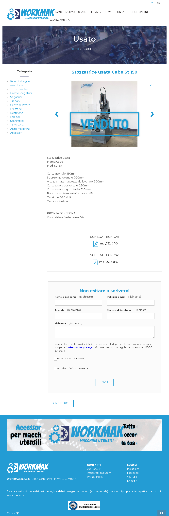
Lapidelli (15, 117)
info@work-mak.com (99, 472)
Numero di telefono (119, 310)
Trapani (15, 101)
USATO (82, 12)
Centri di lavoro (20, 105)
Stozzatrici (17, 120)
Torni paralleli (19, 89)
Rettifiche (16, 113)
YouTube (132, 476)
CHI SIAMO (55, 12)
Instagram (133, 468)
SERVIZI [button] (95, 12)
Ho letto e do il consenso (69, 358)
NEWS (108, 12)
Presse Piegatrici (21, 93)
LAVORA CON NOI (59, 20)
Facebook (132, 472)
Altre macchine (20, 128)
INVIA (104, 382)
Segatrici (16, 97)
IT (152, 3)
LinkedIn (132, 480)
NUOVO (70, 12)
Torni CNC (16, 124)
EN (158, 3)
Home (75, 48)
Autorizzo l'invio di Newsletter (72, 368)
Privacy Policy (95, 476)
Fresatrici (16, 109)
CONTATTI (122, 12)
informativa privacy (80, 347)
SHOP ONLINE (140, 12)
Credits (13, 513)
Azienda (59, 310)
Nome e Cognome (65, 297)
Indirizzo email (116, 297)
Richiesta (60, 323)
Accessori (16, 132)
